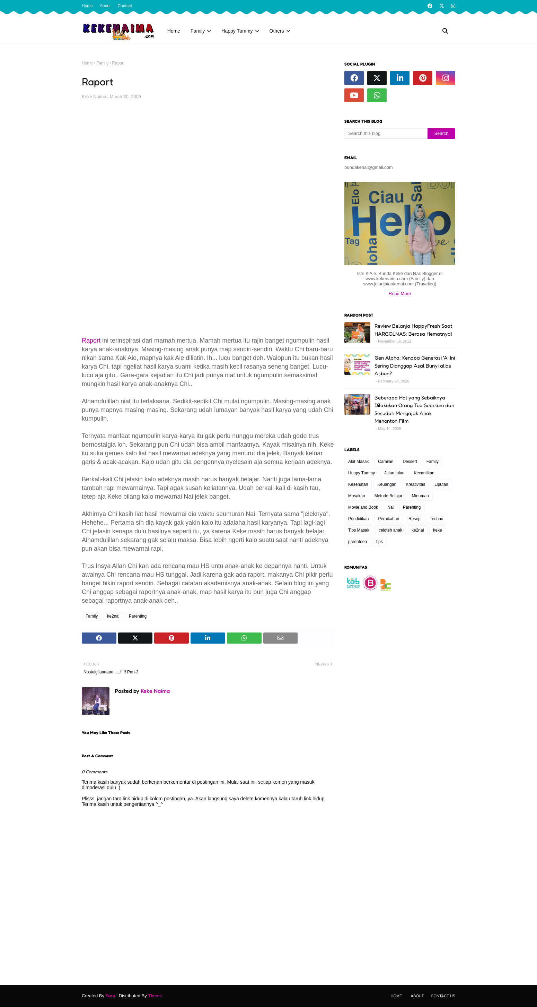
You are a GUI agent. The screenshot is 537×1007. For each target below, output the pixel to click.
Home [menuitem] (173, 31)
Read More (400, 293)
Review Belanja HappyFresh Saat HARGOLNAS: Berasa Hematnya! (413, 329)
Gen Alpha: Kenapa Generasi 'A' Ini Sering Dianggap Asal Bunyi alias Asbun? (415, 365)
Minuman (420, 495)
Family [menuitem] (198, 31)
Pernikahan (388, 518)
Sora (110, 995)
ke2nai (113, 616)
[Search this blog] (386, 133)
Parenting (138, 616)
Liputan (441, 484)
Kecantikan (424, 473)
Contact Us (443, 996)
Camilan (385, 461)
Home (87, 5)
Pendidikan (358, 518)
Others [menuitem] (277, 31)
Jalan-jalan (394, 473)
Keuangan (386, 484)
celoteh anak (390, 530)
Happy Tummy (361, 473)
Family (102, 63)
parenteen (357, 541)
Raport (91, 340)
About (105, 5)
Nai (390, 507)
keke (437, 530)
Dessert (410, 461)
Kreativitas (415, 484)
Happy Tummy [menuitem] (237, 31)
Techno (436, 518)
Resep (414, 518)
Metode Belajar (389, 495)
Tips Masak (358, 530)
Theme (155, 995)
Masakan (356, 495)
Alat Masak (358, 461)
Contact (124, 5)
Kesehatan (358, 484)
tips (379, 541)
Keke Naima (94, 96)
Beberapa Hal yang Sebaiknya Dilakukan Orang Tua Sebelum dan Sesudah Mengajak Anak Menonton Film (414, 409)
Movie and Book (363, 507)
